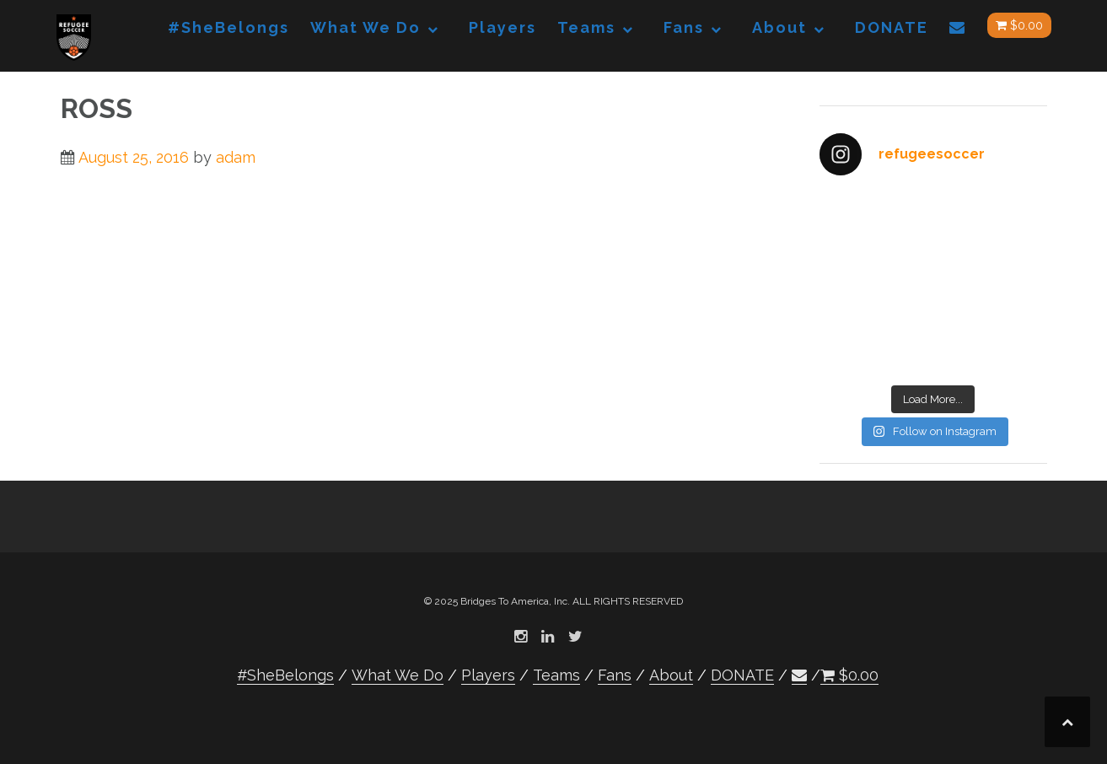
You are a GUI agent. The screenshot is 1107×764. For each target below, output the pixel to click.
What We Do (365, 27)
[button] (957, 31)
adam (235, 157)
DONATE (891, 27)
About (779, 27)
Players (502, 27)
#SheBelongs (228, 27)
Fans (684, 27)
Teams (586, 27)
